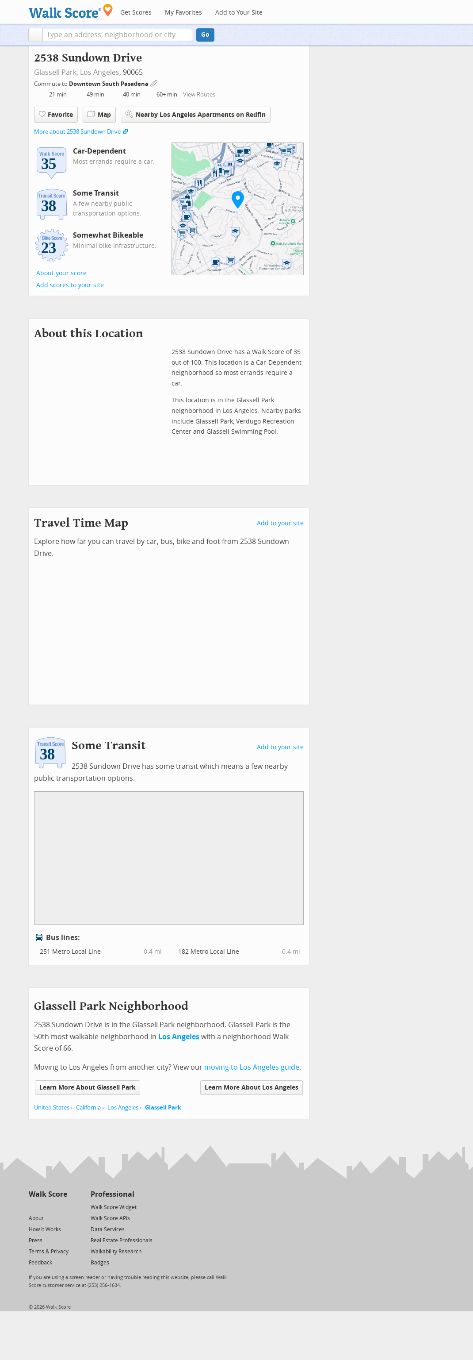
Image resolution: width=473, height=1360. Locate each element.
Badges (100, 1263)
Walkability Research (116, 1251)
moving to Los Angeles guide (251, 1067)
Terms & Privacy (49, 1251)
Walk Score (48, 1194)
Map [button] (99, 115)
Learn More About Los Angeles (251, 1087)
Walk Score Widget (114, 1207)
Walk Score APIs (110, 1218)
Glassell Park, (56, 72)
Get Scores (136, 12)
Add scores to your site (70, 285)
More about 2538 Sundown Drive (77, 131)
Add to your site (280, 523)
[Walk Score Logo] (71, 11)
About (36, 1218)
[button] (35, 35)
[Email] (61, 1207)
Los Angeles (99, 72)
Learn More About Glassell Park (87, 1087)
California (88, 1107)
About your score (61, 273)
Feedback (40, 1263)
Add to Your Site (239, 12)
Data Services (108, 1229)
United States (51, 1107)
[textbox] (117, 35)
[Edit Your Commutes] (154, 82)
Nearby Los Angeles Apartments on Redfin (196, 114)
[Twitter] (34, 1207)
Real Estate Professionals (122, 1240)
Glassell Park (163, 1107)
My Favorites (183, 12)
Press (35, 1240)
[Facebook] (47, 1207)
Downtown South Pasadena (109, 84)
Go (205, 35)
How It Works (45, 1229)
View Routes (199, 94)
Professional (112, 1194)
